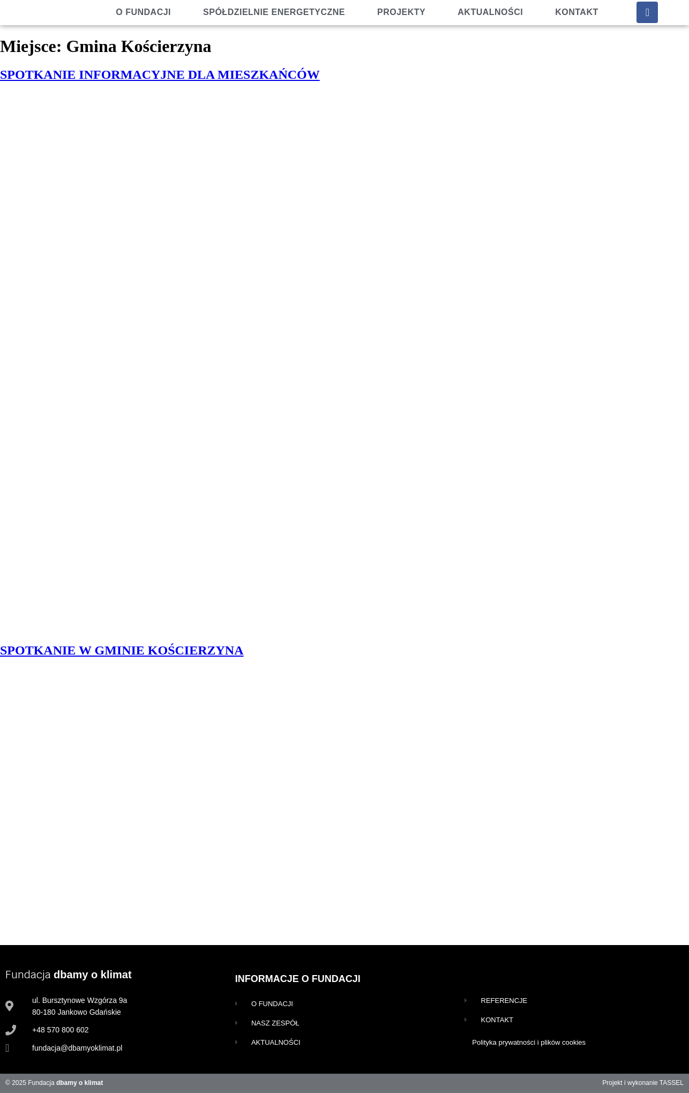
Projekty (401, 12)
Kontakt (576, 12)
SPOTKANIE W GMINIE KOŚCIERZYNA (122, 650)
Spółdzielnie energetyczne (274, 12)
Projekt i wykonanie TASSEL (643, 1083)
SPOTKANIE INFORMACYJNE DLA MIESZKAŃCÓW (160, 74)
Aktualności (490, 12)
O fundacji (143, 12)
